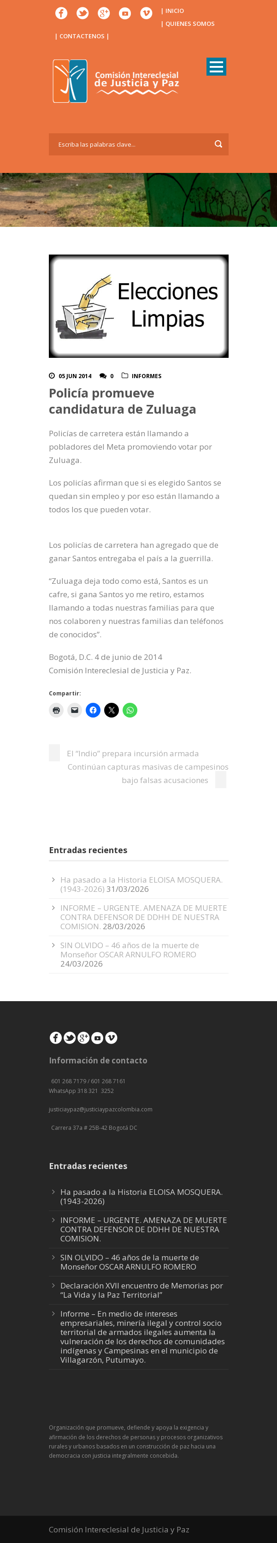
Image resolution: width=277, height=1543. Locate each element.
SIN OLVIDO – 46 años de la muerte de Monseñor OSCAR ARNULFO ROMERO (129, 950)
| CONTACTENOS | (82, 36)
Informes (146, 376)
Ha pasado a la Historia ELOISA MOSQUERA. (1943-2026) (141, 1196)
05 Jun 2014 (75, 376)
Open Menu (216, 67)
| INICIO (172, 10)
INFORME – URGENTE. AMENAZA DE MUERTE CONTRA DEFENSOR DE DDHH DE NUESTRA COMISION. (143, 917)
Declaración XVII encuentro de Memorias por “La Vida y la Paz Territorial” (141, 1290)
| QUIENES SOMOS (187, 23)
